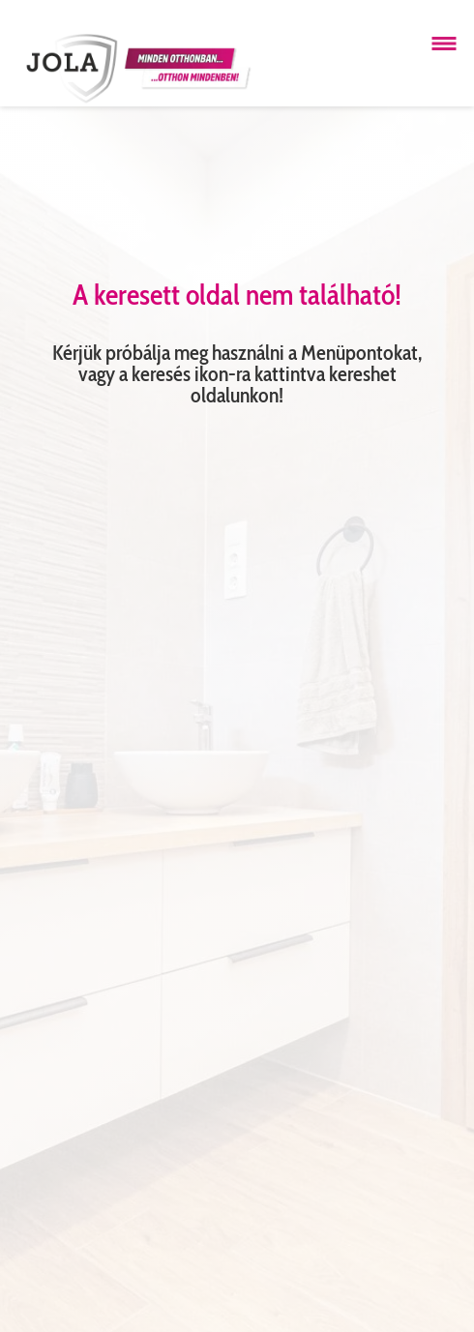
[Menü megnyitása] (444, 43)
